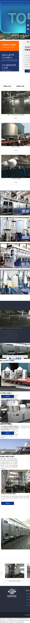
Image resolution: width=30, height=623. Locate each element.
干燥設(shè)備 (7, 86)
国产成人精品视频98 (19, 620)
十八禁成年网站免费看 (10, 620)
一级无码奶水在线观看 (19, 622)
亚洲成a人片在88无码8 (9, 622)
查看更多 (8, 396)
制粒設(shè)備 (20, 86)
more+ (16, 118)
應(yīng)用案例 (15, 359)
